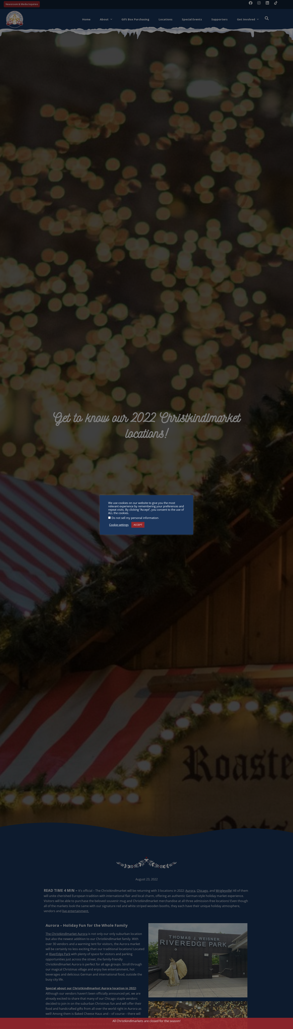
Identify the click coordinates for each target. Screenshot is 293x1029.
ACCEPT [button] (138, 524)
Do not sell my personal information (135, 518)
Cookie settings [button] (119, 524)
